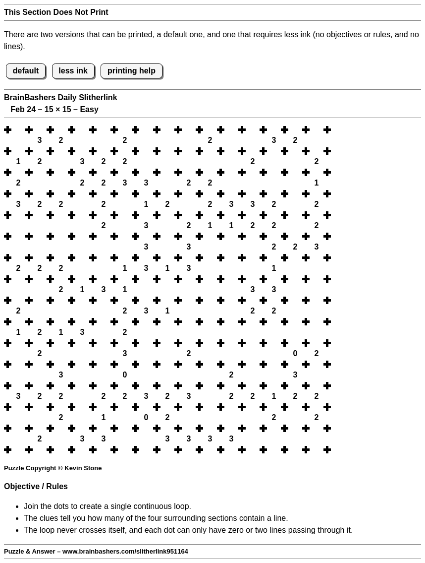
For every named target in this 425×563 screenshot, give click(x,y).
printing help (131, 70)
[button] (18, 129)
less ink (73, 70)
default (26, 70)
